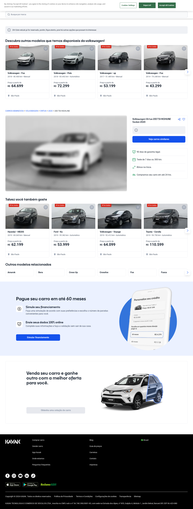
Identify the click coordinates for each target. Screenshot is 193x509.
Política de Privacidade (63, 496)
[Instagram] (14, 476)
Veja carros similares (159, 139)
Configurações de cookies (106, 496)
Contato (93, 458)
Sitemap (137, 496)
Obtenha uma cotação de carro (56, 410)
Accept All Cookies (166, 5)
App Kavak (36, 452)
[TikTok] (33, 476)
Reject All (147, 5)
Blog (91, 440)
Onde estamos (38, 458)
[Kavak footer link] (12, 452)
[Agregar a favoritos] (183, 119)
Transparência (125, 496)
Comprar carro (38, 440)
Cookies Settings (128, 5)
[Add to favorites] (46, 48)
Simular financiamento (38, 337)
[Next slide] (187, 72)
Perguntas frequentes (41, 465)
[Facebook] (7, 476)
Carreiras (93, 452)
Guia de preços (96, 446)
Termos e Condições (84, 496)
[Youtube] (20, 476)
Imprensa (93, 465)
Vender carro (37, 446)
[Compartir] (179, 119)
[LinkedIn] (27, 476)
